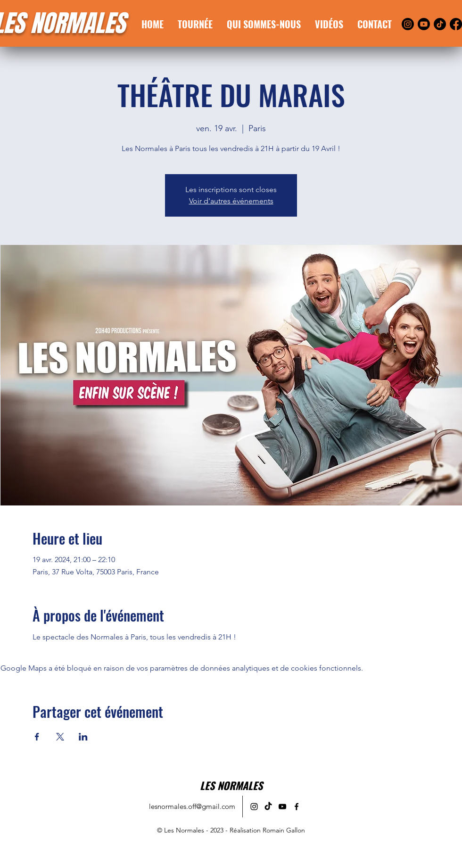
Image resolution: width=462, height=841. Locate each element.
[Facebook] (456, 24)
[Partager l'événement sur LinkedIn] (83, 736)
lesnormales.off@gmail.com (192, 806)
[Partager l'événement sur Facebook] (37, 736)
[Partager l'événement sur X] (60, 736)
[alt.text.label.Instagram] (254, 806)
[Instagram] (408, 24)
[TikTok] (440, 24)
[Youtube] (424, 24)
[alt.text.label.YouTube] (282, 806)
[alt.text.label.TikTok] (268, 806)
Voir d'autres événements (231, 200)
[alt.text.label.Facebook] (296, 806)
